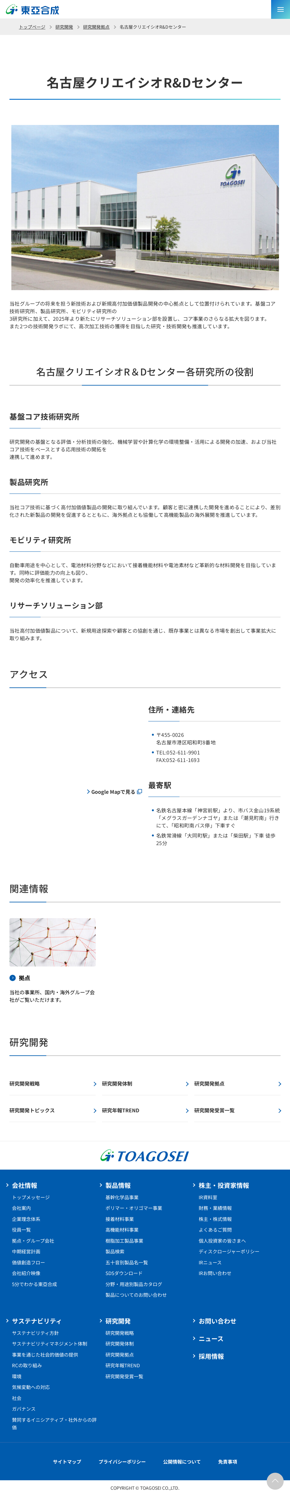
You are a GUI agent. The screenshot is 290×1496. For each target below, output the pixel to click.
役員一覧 (21, 1229)
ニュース (211, 1338)
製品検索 (114, 1251)
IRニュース (210, 1262)
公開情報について (182, 1461)
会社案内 (21, 1208)
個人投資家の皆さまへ (222, 1240)
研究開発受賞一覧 (124, 1376)
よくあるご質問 (215, 1229)
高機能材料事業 (122, 1229)
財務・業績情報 (215, 1208)
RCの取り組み (27, 1365)
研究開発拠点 (96, 27)
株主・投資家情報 (224, 1185)
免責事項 (227, 1461)
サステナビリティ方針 (35, 1332)
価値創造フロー (28, 1262)
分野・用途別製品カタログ (133, 1284)
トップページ (32, 27)
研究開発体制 (119, 1343)
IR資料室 (208, 1197)
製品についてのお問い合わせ (136, 1294)
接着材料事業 (119, 1219)
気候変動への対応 (31, 1387)
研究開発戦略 (119, 1332)
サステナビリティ (37, 1320)
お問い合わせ (217, 1320)
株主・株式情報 (215, 1219)
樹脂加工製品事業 (124, 1240)
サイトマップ (67, 1461)
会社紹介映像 (26, 1273)
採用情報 (211, 1356)
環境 (16, 1376)
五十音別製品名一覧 (126, 1262)
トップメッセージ (31, 1197)
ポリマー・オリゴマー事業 (133, 1208)
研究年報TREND (122, 1365)
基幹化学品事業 (122, 1197)
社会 (16, 1398)
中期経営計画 (26, 1251)
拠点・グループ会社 (33, 1240)
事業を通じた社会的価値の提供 (45, 1354)
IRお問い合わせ (215, 1273)
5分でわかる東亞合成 (34, 1284)
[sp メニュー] (280, 9)
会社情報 (24, 1185)
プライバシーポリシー (122, 1461)
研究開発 (64, 27)
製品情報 (118, 1185)
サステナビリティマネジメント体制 (49, 1343)
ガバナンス (24, 1408)
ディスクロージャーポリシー (229, 1251)
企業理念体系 (26, 1219)
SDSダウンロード (124, 1273)
